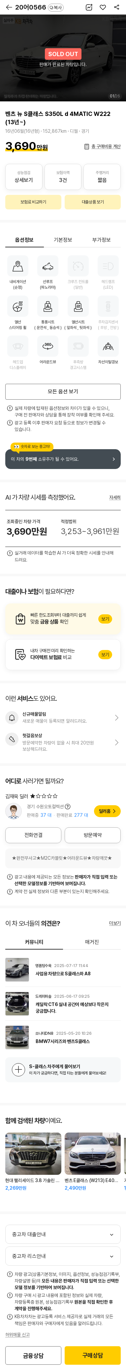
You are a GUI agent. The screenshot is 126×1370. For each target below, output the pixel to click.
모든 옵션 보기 (63, 391)
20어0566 (39, 7)
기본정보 (63, 240)
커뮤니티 (34, 942)
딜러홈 (104, 811)
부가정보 (101, 240)
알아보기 (63, 619)
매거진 (92, 942)
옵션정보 (24, 240)
